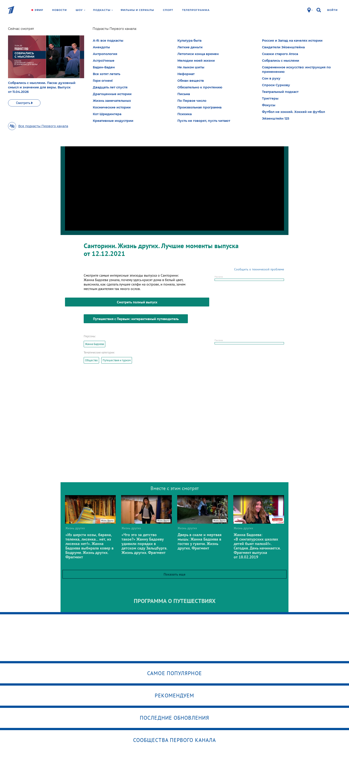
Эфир (38, 10)
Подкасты (103, 10)
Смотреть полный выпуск (137, 302)
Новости (59, 10)
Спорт (168, 10)
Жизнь (91, 30)
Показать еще (174, 574)
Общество (91, 360)
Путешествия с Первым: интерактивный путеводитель (136, 319)
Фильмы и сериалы (137, 10)
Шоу (80, 10)
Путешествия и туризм (117, 360)
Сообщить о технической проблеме (259, 269)
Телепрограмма (196, 10)
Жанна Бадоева (94, 344)
